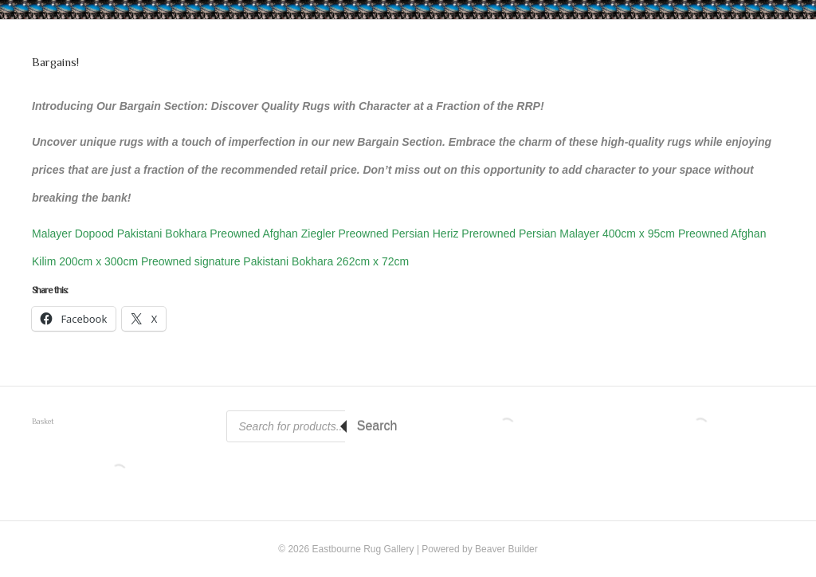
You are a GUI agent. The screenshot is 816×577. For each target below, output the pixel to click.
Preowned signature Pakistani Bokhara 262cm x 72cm (275, 261)
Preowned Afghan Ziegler (274, 233)
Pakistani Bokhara (163, 233)
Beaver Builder (506, 549)
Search (377, 426)
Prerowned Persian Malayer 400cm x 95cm (569, 233)
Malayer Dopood (74, 233)
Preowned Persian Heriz (399, 233)
